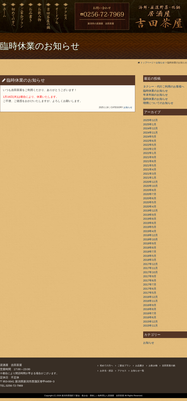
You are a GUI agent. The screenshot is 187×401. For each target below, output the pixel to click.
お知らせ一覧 (137, 370)
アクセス (122, 370)
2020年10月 (150, 185)
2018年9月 (149, 243)
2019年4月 (149, 231)
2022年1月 (149, 152)
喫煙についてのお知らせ (158, 102)
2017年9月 (149, 276)
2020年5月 (149, 202)
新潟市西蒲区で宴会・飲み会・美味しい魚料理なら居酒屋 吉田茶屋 (93, 395)
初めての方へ (106, 365)
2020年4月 (149, 206)
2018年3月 (149, 259)
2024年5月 (149, 136)
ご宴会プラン (124, 365)
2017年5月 (149, 292)
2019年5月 (149, 226)
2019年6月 (149, 222)
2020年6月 (149, 198)
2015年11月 (150, 325)
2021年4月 (149, 169)
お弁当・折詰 (106, 370)
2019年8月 (149, 218)
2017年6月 (149, 288)
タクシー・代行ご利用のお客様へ (163, 86)
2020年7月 (149, 194)
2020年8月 (149, 190)
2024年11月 (150, 132)
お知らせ (127, 107)
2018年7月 (149, 251)
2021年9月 (149, 157)
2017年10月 (150, 272)
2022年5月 (149, 144)
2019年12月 (150, 210)
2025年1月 (149, 124)
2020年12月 (150, 181)
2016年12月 (150, 296)
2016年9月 (149, 305)
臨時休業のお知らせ (155, 90)
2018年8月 (149, 247)
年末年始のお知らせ (155, 94)
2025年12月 (150, 120)
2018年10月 (150, 239)
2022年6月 (149, 140)
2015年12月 (150, 321)
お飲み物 (153, 365)
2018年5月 (149, 255)
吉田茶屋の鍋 (168, 365)
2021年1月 (149, 177)
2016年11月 (150, 300)
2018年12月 (150, 235)
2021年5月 (149, 165)
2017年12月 (150, 264)
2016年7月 (149, 313)
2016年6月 (149, 317)
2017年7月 (149, 284)
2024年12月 (150, 128)
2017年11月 (150, 268)
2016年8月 (149, 309)
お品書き (139, 365)
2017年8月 (149, 280)
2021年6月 (149, 161)
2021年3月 (149, 173)
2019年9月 (149, 214)
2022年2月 (149, 148)
